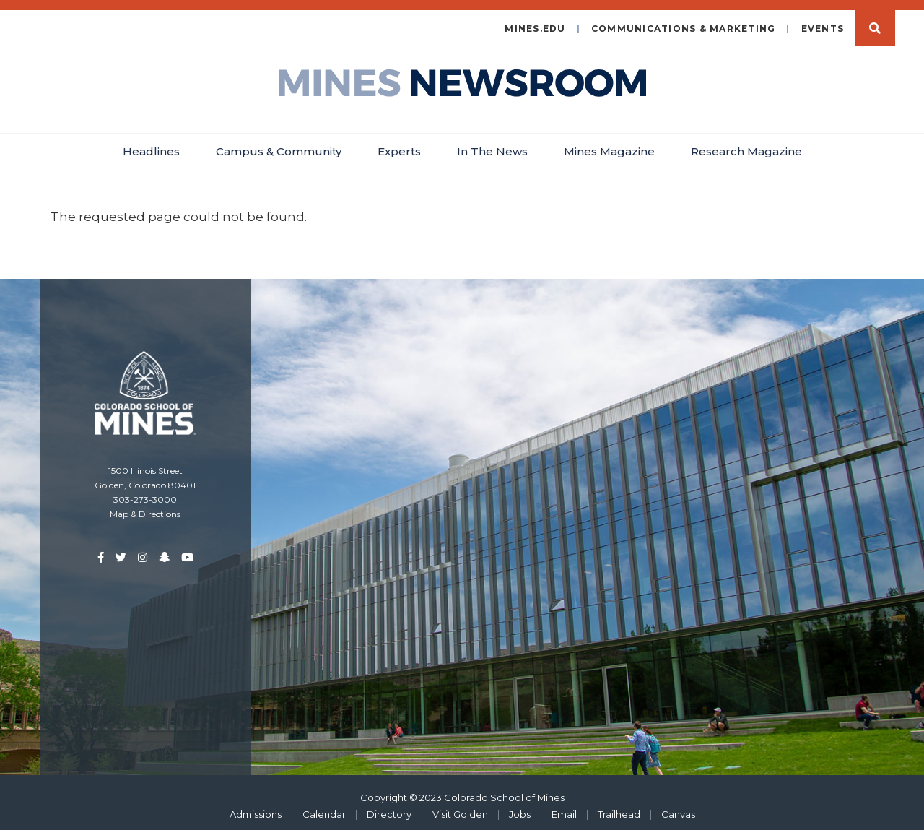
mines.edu (535, 21)
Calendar (324, 807)
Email (564, 807)
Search (875, 21)
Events (823, 21)
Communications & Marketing (683, 21)
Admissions (256, 807)
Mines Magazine (609, 144)
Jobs (520, 807)
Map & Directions (145, 506)
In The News (492, 144)
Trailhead (619, 807)
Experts (399, 144)
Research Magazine (746, 144)
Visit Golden (460, 807)
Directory (389, 807)
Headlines (151, 144)
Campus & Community (278, 144)
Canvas (678, 807)
